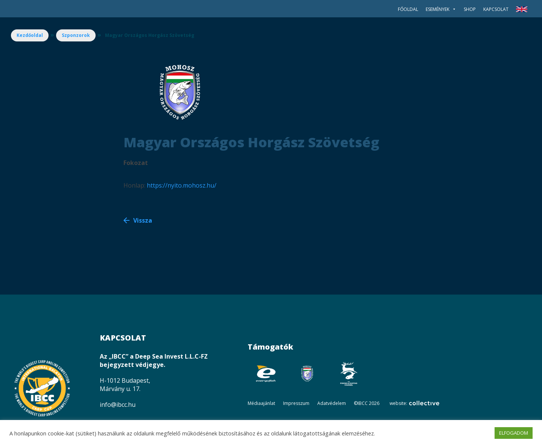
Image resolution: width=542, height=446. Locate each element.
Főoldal (408, 9)
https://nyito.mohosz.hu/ (181, 185)
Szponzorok (76, 35)
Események (441, 9)
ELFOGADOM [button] (513, 432)
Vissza (142, 220)
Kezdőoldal (30, 35)
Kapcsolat (496, 9)
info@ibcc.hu (118, 404)
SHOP (470, 9)
